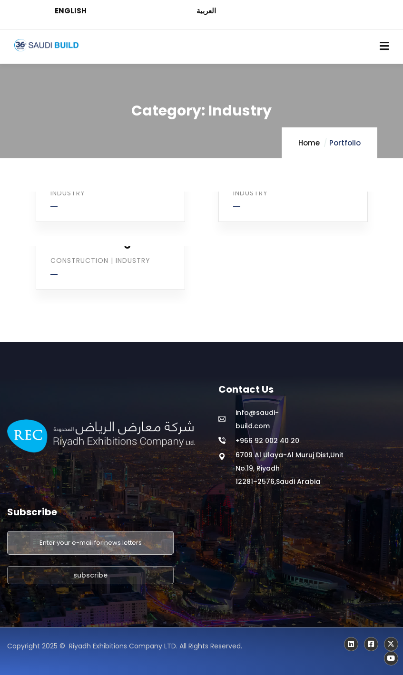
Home (309, 143)
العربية (206, 11)
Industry (67, 193)
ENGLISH (71, 11)
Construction (79, 260)
